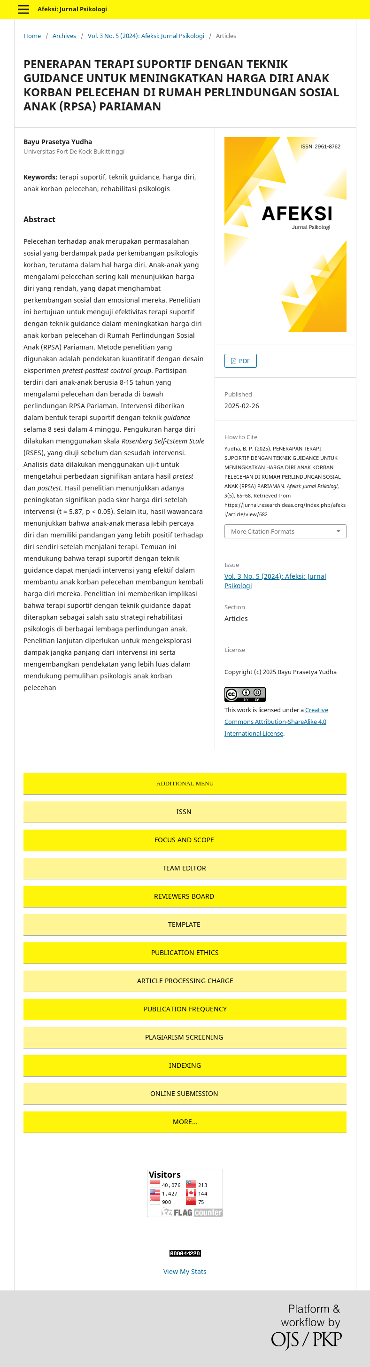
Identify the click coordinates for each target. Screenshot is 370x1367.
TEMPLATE (184, 924)
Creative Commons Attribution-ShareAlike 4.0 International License (276, 722)
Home (32, 35)
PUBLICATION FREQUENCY (185, 1008)
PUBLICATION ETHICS (185, 952)
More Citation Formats (262, 531)
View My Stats (185, 1271)
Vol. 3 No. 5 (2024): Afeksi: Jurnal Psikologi (146, 35)
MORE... (185, 1121)
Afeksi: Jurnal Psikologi (72, 9)
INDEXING (185, 1065)
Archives (64, 35)
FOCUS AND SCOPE (184, 839)
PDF (244, 361)
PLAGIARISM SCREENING (184, 1037)
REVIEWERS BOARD (184, 896)
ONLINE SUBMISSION (184, 1093)
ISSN (184, 811)
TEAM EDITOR (184, 867)
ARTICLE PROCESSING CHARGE (185, 980)
